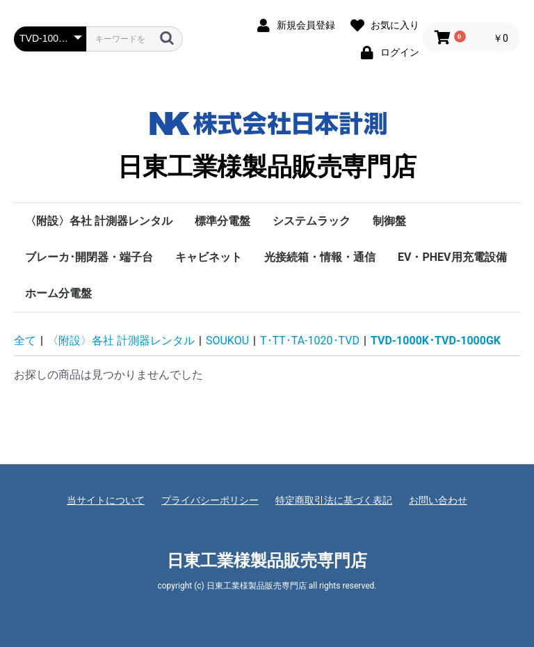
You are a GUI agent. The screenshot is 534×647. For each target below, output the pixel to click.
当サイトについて (106, 500)
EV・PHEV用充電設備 (452, 257)
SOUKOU (227, 340)
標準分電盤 (222, 220)
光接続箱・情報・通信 (319, 257)
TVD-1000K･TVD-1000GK (436, 340)
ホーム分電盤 (58, 293)
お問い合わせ (438, 500)
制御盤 (389, 220)
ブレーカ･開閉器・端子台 (89, 257)
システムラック (311, 220)
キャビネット (208, 257)
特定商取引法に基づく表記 (333, 500)
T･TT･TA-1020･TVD (309, 340)
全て (25, 340)
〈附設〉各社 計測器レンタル (98, 220)
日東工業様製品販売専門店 (267, 142)
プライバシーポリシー (210, 500)
